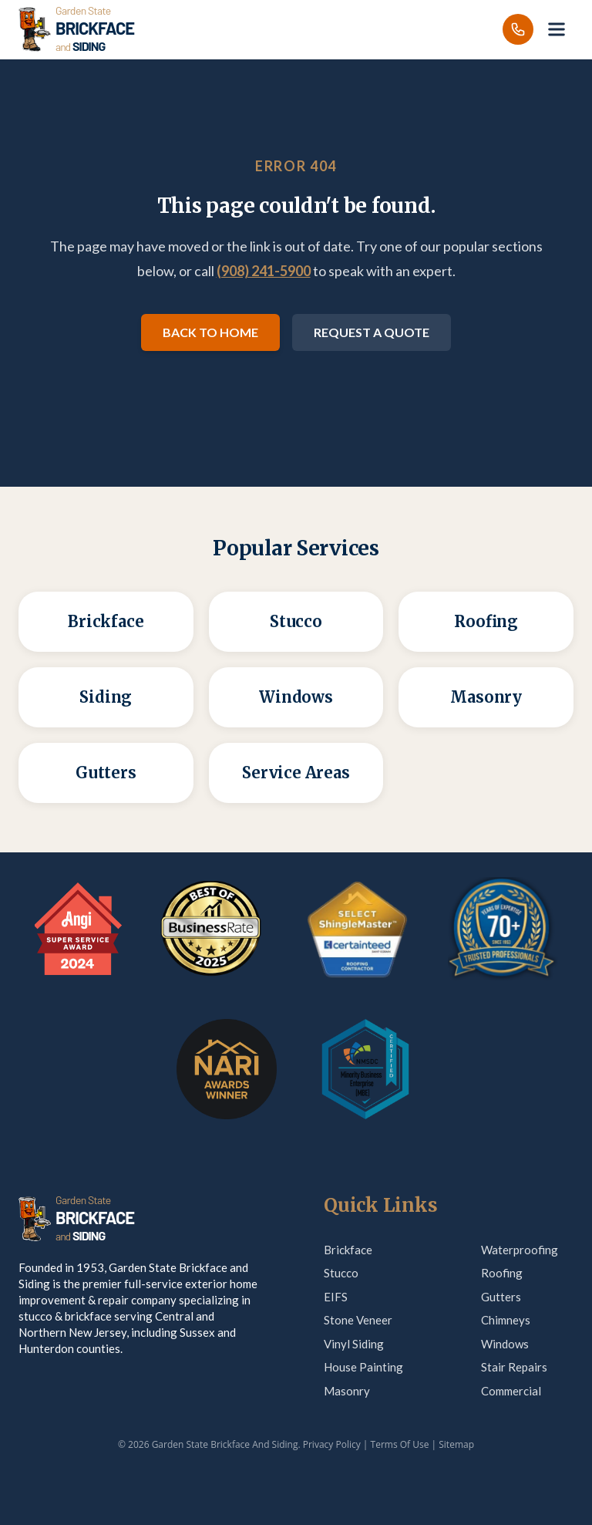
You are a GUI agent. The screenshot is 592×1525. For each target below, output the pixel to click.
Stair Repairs (514, 1367)
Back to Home (210, 332)
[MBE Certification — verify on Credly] (365, 1069)
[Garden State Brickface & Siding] (76, 29)
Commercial (511, 1391)
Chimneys (505, 1320)
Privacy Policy (332, 1444)
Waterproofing (519, 1250)
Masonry (347, 1391)
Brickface (348, 1250)
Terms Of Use (400, 1444)
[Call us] (518, 29)
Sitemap (456, 1444)
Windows (505, 1344)
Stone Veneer (358, 1320)
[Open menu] (557, 29)
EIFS (336, 1297)
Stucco (341, 1273)
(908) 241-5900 (264, 270)
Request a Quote (371, 332)
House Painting (363, 1367)
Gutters (501, 1297)
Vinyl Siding (354, 1344)
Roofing (502, 1273)
